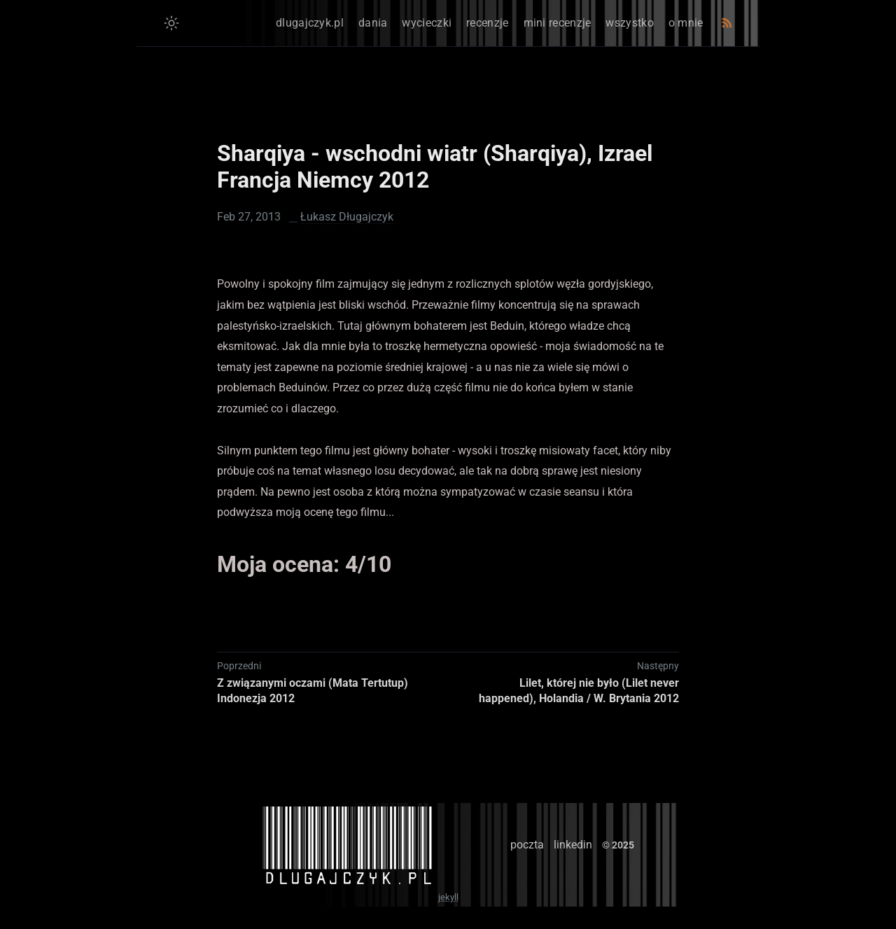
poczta (527, 844)
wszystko (629, 22)
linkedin (573, 844)
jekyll (448, 897)
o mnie (686, 22)
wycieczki (426, 22)
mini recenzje (558, 22)
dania (373, 22)
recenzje (487, 22)
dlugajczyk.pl (310, 22)
